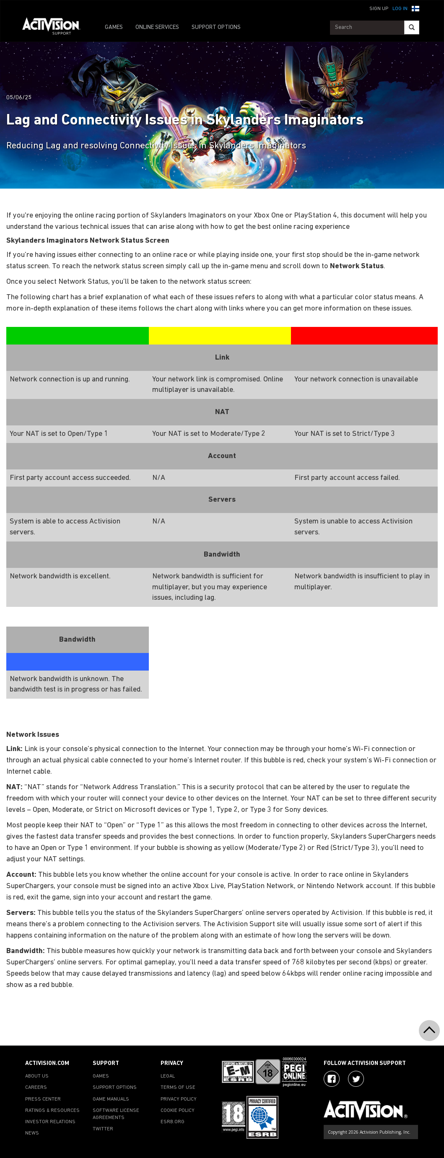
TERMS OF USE (178, 1087)
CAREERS (36, 1087)
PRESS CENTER (43, 1099)
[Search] (411, 27)
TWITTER (103, 1129)
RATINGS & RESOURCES (52, 1110)
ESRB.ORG (172, 1121)
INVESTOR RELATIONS (50, 1121)
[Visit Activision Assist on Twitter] (356, 1079)
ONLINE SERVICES (157, 27)
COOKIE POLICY (178, 1110)
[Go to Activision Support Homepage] (55, 27)
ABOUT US (37, 1076)
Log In (400, 8)
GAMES (114, 27)
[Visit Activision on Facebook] (332, 1079)
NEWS (32, 1133)
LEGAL (168, 1076)
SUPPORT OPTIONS (216, 27)
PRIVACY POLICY (179, 1099)
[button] (415, 7)
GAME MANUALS (111, 1099)
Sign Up (378, 8)
